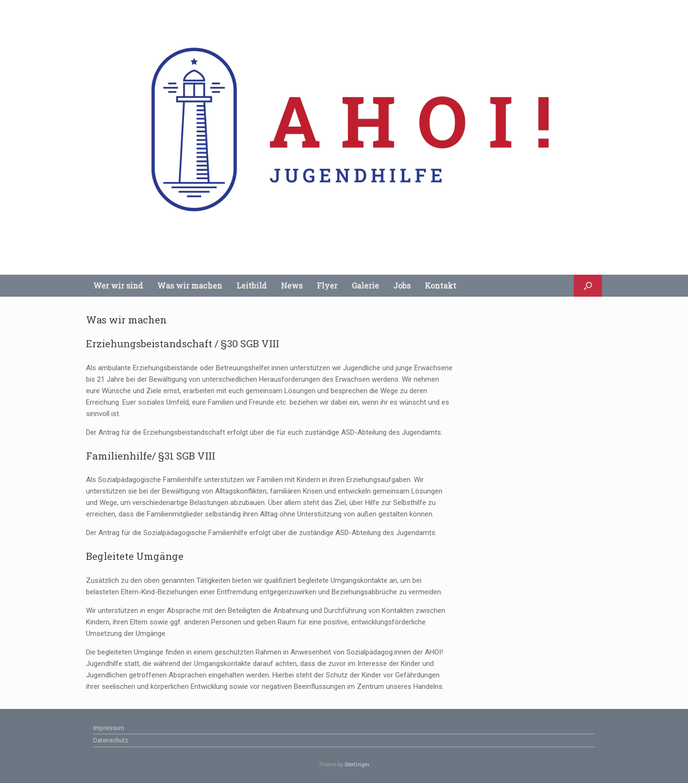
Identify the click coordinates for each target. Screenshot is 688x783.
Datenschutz (110, 740)
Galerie (365, 285)
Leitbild (251, 285)
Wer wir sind (118, 285)
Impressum (108, 727)
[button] (588, 286)
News (291, 285)
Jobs (401, 285)
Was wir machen (189, 285)
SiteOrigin (356, 764)
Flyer (327, 285)
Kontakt (440, 285)
